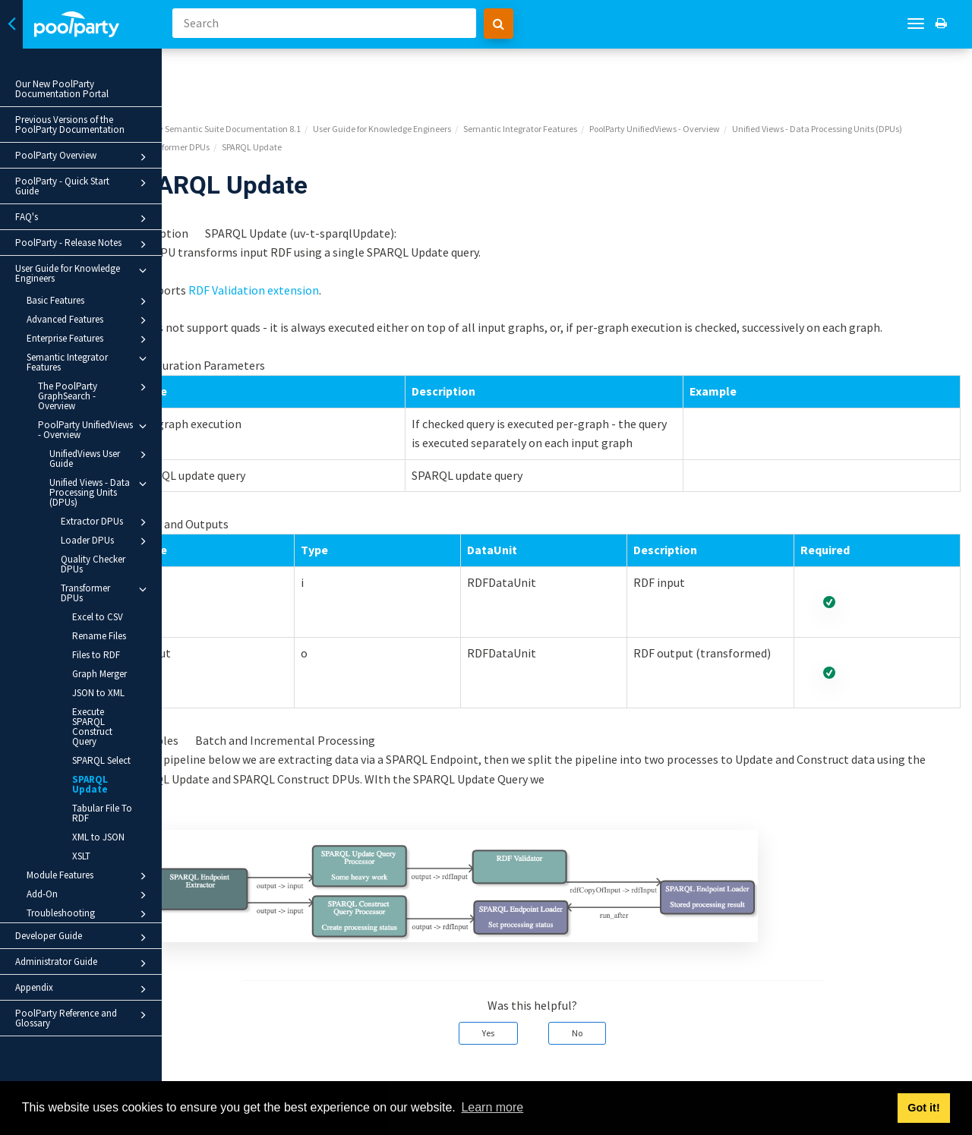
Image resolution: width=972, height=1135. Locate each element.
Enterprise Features (89, 339)
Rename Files (99, 635)
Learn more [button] (492, 1107)
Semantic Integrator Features (89, 362)
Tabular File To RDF (102, 813)
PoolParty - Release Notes (83, 244)
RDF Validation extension (322, 233)
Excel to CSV (97, 616)
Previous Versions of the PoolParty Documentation (70, 124)
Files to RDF (96, 654)
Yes (523, 996)
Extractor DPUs (106, 522)
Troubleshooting (89, 914)
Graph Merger (99, 673)
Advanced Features (89, 320)
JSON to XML (98, 692)
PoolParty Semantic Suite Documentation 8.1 (282, 72)
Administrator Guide (83, 963)
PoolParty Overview (83, 157)
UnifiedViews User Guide (100, 458)
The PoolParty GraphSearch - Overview (94, 395)
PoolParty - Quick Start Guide (83, 186)
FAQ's (83, 218)
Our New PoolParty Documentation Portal (62, 88)
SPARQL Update (90, 784)
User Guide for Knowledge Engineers (83, 273)
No (612, 996)
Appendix (83, 989)
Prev (212, 1071)
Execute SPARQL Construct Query (92, 726)
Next (944, 1071)
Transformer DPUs (106, 592)
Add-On (89, 895)
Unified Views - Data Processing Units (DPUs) (100, 492)
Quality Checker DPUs (93, 564)
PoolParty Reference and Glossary (83, 1018)
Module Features (89, 876)
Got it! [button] (923, 1108)
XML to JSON (98, 837)
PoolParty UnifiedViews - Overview (94, 429)
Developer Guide (83, 937)
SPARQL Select (101, 760)
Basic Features (89, 301)
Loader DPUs (106, 541)
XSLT (81, 856)
